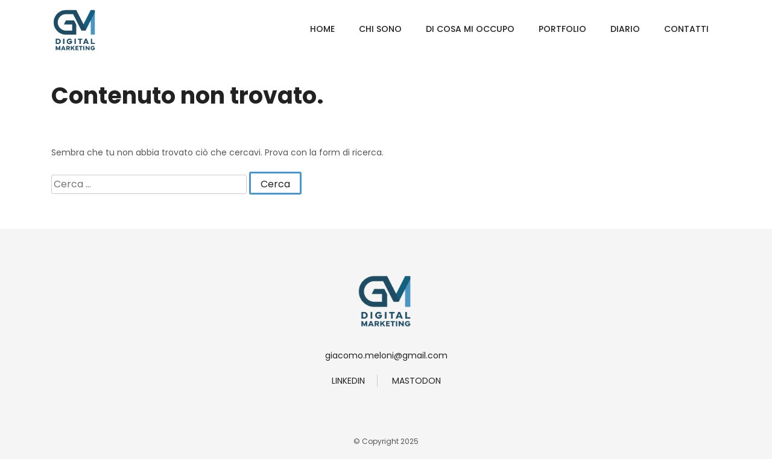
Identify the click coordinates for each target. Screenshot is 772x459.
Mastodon (416, 381)
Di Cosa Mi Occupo (470, 29)
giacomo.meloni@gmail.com (386, 355)
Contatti (686, 29)
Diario (625, 29)
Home (322, 29)
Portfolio (562, 29)
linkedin (348, 381)
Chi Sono (380, 29)
